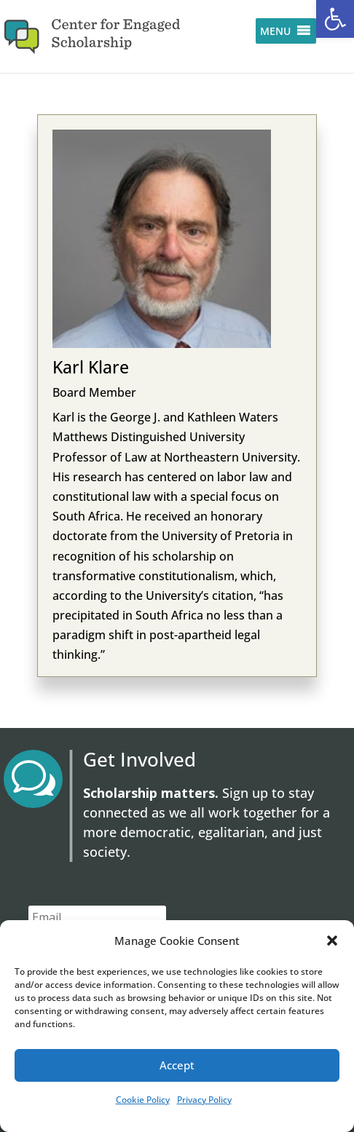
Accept (177, 1065)
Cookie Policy (143, 1099)
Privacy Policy (204, 1099)
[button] (335, 19)
